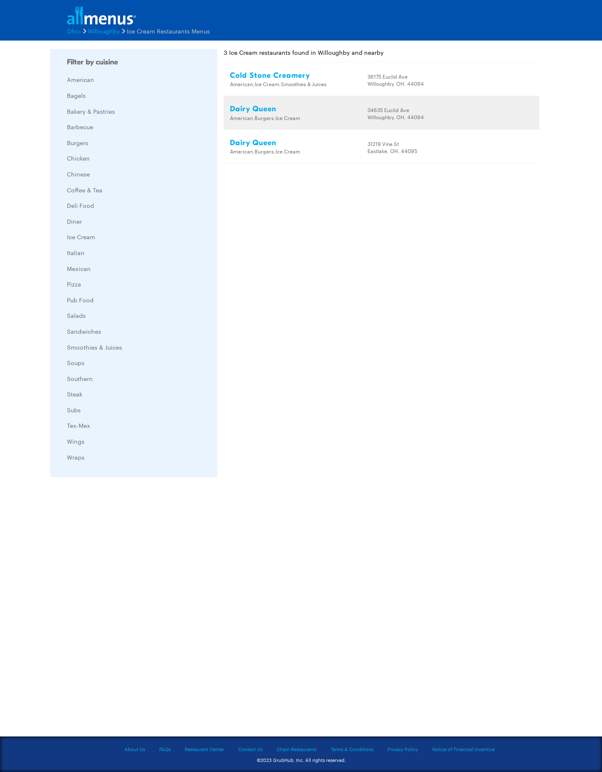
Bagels (76, 95)
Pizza (74, 284)
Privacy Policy (403, 749)
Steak (74, 394)
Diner (74, 221)
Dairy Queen (253, 109)
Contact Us (250, 749)
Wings (75, 441)
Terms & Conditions (352, 749)
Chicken (78, 158)
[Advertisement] (113, 608)
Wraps (75, 457)
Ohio (74, 31)
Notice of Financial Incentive (463, 749)
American (80, 79)
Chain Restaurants (296, 749)
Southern (80, 378)
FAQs (165, 749)
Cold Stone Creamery (270, 75)
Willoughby (104, 31)
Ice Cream (81, 237)
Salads (76, 315)
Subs (74, 410)
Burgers (77, 142)
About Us (135, 749)
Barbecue (80, 127)
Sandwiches (84, 331)
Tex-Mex (78, 425)
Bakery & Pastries (91, 111)
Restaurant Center (204, 749)
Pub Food (80, 300)
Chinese (78, 174)
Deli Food (80, 205)
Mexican (79, 268)
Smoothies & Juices (94, 347)
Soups (75, 362)
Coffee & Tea (84, 190)
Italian (75, 252)
